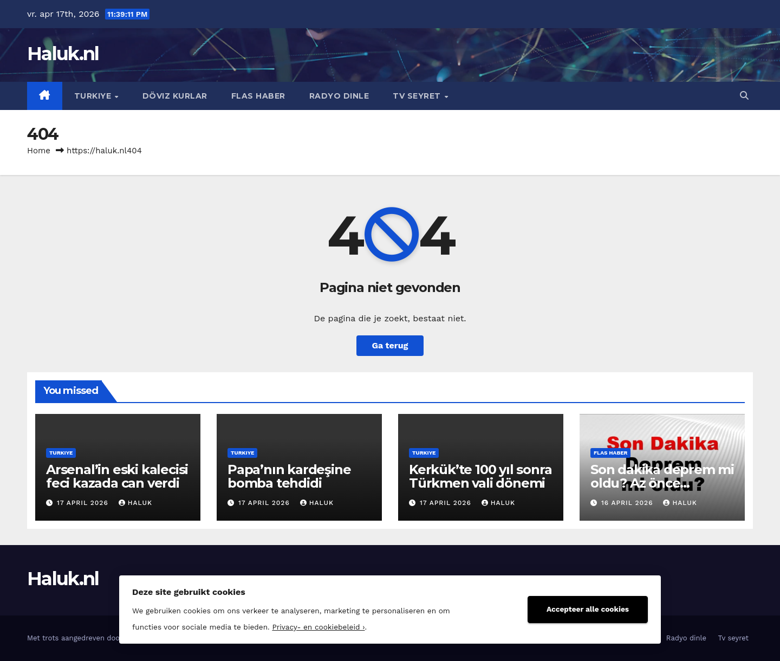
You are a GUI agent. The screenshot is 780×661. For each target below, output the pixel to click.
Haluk (135, 503)
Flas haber (258, 96)
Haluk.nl (63, 53)
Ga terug (390, 345)
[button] (744, 95)
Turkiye (94, 96)
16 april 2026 (628, 503)
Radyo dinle (339, 96)
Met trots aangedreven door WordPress (95, 638)
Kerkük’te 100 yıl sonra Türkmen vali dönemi (480, 476)
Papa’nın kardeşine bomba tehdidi (288, 476)
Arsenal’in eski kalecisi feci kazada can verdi (117, 476)
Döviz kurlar (174, 96)
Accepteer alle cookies (588, 609)
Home (38, 150)
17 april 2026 (84, 503)
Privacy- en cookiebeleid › (318, 627)
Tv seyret (418, 96)
